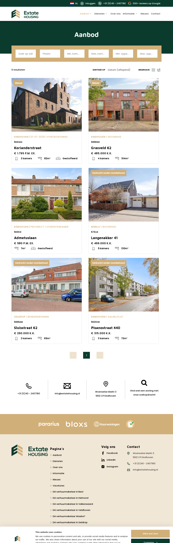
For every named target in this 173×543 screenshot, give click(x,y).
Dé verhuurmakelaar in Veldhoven (71, 510)
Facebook (109, 453)
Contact (155, 13)
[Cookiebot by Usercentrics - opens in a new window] (17, 538)
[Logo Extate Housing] (29, 450)
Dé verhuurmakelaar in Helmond (70, 498)
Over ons (115, 13)
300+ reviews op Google (144, 3)
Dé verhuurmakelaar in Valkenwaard (73, 504)
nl (74, 3)
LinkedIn (108, 460)
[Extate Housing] (25, 13)
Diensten (99, 13)
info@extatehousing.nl (67, 389)
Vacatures (58, 485)
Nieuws (145, 13)
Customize (150, 526)
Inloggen (87, 3)
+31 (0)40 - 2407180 (112, 3)
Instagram (109, 466)
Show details (41, 538)
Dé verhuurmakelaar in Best (68, 491)
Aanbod (84, 13)
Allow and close (150, 518)
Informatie (129, 13)
